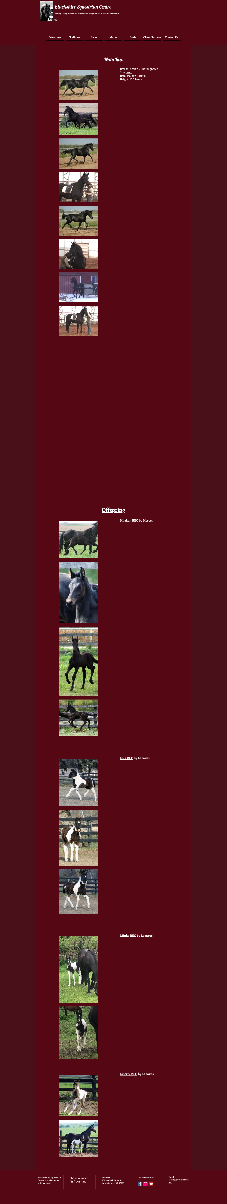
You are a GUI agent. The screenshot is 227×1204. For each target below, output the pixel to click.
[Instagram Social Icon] (145, 1184)
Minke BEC (128, 935)
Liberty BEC (128, 1074)
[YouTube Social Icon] (151, 1184)
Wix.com (47, 1183)
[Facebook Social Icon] (140, 1184)
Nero (129, 72)
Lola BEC (126, 758)
